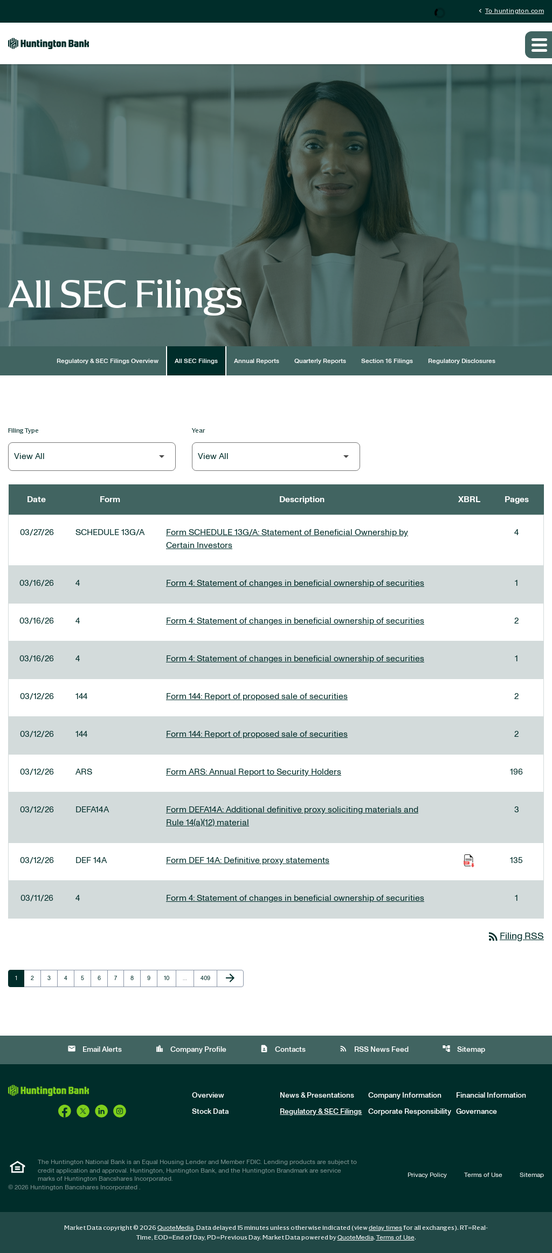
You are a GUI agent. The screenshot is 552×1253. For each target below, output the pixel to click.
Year (198, 430)
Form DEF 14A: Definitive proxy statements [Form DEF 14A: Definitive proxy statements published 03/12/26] (247, 860)
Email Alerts (94, 1048)
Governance (476, 1111)
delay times (385, 1227)
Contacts (283, 1048)
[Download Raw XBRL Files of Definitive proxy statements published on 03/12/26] (469, 860)
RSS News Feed (374, 1048)
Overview (208, 1095)
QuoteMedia (175, 1227)
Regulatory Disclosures (461, 361)
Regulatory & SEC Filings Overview (107, 361)
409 (206, 978)
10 (169, 978)
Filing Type (23, 430)
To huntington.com (510, 10)
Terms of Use (483, 1175)
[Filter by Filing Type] (92, 456)
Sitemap (463, 1048)
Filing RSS (515, 936)
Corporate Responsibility (409, 1111)
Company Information (404, 1095)
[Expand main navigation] (538, 44)
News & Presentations (317, 1095)
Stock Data (210, 1111)
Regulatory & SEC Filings (321, 1111)
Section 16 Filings (387, 361)
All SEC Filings (196, 361)
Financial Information (491, 1095)
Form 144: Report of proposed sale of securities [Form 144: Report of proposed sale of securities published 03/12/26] (257, 696)
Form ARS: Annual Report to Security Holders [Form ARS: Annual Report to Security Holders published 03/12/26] (253, 772)
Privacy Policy (427, 1175)
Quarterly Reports (320, 361)
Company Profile (190, 1048)
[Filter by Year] (276, 456)
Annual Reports (256, 361)
